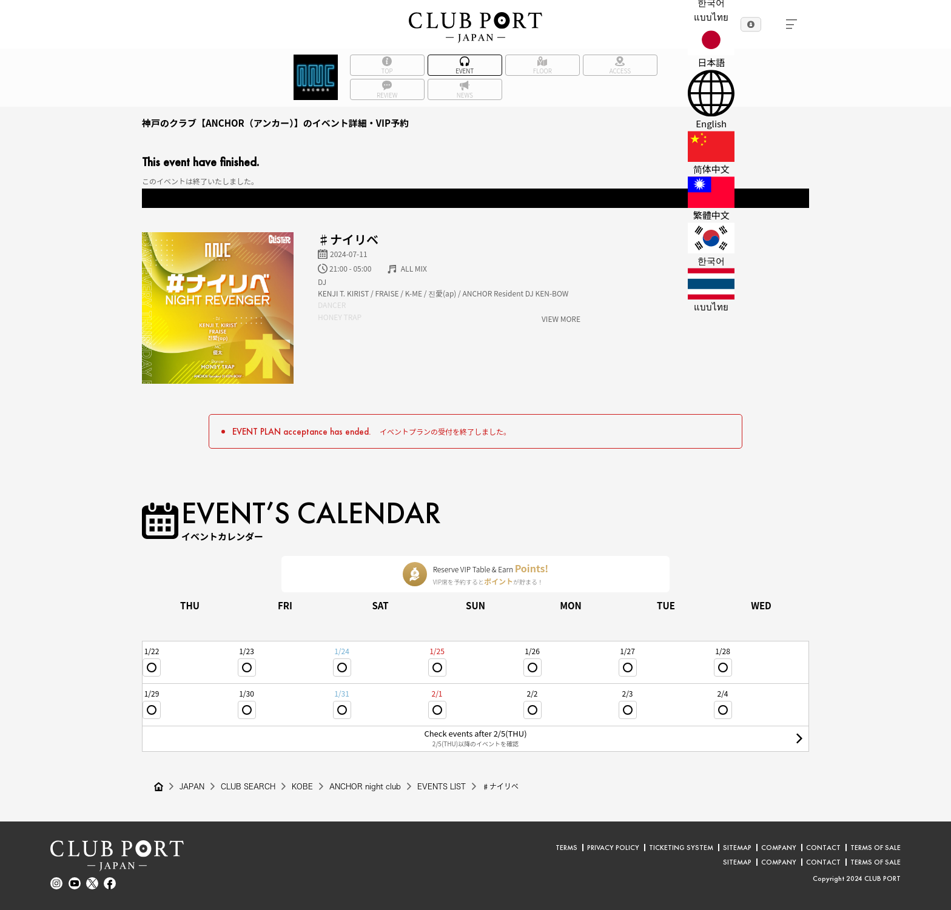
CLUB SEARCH (248, 786)
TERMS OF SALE (875, 847)
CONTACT (823, 847)
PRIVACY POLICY (613, 847)
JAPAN (192, 786)
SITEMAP (737, 847)
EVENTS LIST (441, 786)
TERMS (566, 847)
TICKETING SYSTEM (681, 847)
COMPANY (778, 847)
